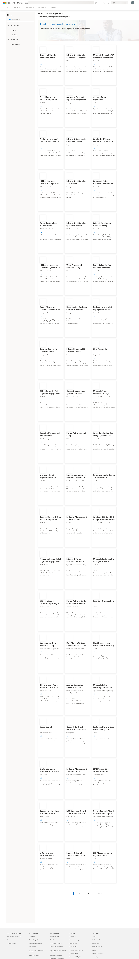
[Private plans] (108, 3)
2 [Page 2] (79, 893)
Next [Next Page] (98, 893)
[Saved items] (104, 3)
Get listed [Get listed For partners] (52, 940)
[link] (50, 65)
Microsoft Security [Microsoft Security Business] (74, 940)
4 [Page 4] (88, 893)
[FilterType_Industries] (8, 35)
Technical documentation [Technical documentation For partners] (56, 946)
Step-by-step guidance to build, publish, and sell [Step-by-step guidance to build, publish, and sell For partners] (58, 951)
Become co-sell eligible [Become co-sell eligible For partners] (56, 955)
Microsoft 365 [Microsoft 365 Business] (73, 946)
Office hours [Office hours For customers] (32, 936)
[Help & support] (100, 3)
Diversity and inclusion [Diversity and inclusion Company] (97, 953)
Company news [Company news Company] (95, 943)
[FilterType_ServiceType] (8, 39)
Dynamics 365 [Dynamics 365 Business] (73, 943)
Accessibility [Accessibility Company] (95, 957)
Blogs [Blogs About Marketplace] (8, 940)
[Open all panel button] (6, 8)
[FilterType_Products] (8, 30)
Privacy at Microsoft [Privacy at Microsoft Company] (97, 946)
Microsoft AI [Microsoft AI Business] (73, 936)
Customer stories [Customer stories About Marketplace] (11, 943)
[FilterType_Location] (8, 25)
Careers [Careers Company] (94, 936)
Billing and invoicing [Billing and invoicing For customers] (34, 955)
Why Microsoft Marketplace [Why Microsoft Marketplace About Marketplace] (14, 936)
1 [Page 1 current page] (75, 893)
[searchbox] (22, 19)
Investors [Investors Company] (94, 950)
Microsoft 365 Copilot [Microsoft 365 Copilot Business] (75, 957)
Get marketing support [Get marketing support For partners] (56, 943)
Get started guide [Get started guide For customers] (33, 940)
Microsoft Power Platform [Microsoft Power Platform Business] (76, 950)
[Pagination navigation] (88, 895)
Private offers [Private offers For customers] (32, 946)
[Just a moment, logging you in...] (133, 2)
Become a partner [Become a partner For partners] (54, 936)
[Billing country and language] (119, 2)
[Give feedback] (95, 3)
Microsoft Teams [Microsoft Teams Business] (74, 953)
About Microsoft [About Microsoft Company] (96, 940)
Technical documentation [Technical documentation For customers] (35, 943)
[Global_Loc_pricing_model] (8, 44)
